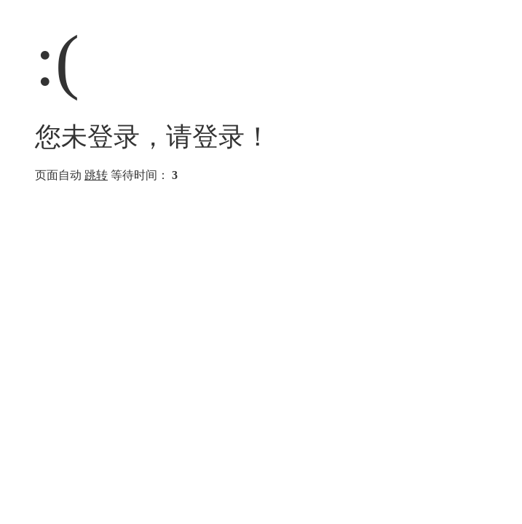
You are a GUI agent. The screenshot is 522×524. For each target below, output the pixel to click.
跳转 (96, 175)
